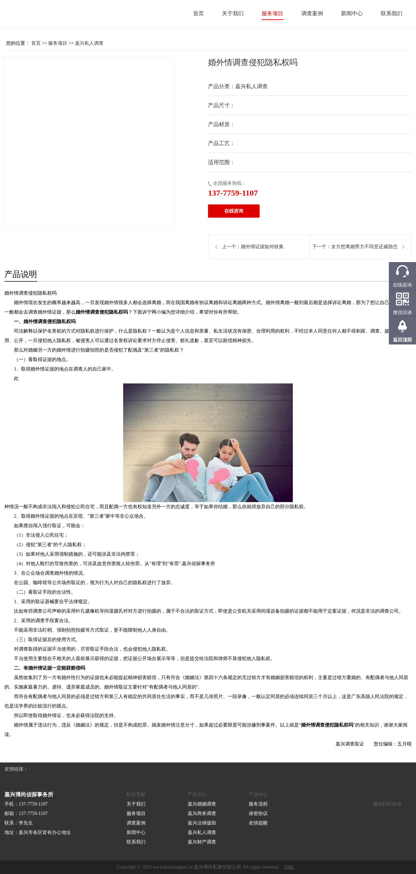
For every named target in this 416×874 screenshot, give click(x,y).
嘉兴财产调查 (202, 842)
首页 (198, 13)
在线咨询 (233, 211)
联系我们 (391, 13)
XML (289, 867)
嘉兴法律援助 (202, 823)
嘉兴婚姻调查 (202, 804)
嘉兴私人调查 (89, 43)
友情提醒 (258, 823)
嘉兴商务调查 (202, 813)
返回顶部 (402, 339)
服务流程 (258, 804)
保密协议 (258, 813)
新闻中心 (352, 13)
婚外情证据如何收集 (262, 246)
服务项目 (272, 13)
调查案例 (312, 13)
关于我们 (233, 13)
